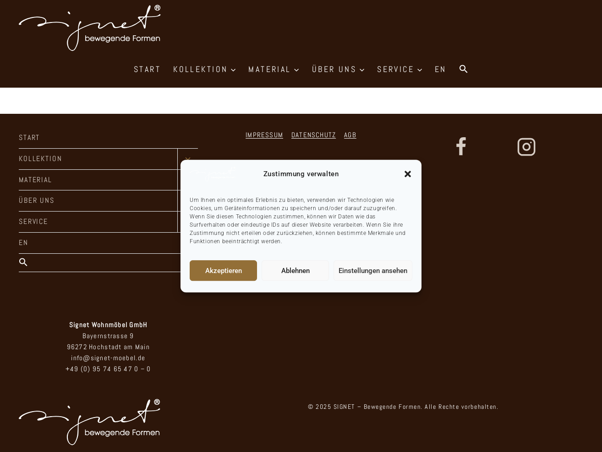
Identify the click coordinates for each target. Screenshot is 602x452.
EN (441, 69)
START (147, 69)
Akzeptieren (223, 271)
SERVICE (33, 221)
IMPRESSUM (264, 134)
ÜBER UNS (37, 200)
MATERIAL (35, 179)
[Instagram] (526, 147)
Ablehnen (295, 271)
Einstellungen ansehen (373, 271)
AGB (350, 134)
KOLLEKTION (40, 158)
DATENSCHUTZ (313, 134)
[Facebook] (461, 147)
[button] (407, 174)
